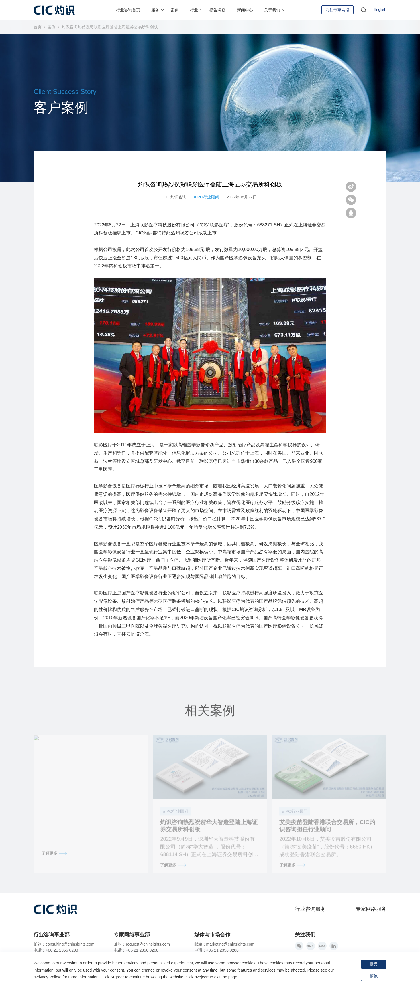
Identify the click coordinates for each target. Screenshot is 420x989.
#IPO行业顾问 (206, 201)
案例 (52, 27)
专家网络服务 (371, 909)
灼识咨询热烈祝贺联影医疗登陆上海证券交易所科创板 (110, 27)
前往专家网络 (337, 9)
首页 (38, 27)
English (379, 10)
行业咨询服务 (310, 909)
